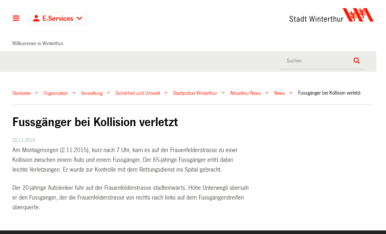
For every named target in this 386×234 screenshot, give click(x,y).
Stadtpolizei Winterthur (195, 93)
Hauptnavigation (16, 18)
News (279, 93)
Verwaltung (91, 93)
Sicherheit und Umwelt (137, 93)
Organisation (55, 93)
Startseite (21, 93)
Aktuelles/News (245, 93)
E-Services (58, 18)
